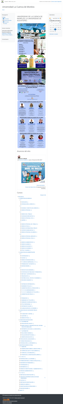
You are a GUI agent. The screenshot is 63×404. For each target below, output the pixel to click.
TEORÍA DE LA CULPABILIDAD (28, 352)
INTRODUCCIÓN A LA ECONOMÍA (28, 358)
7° (20, 222)
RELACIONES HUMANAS (27, 333)
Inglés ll (21, 390)
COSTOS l (24, 257)
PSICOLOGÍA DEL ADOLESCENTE (27, 339)
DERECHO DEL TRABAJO (27, 214)
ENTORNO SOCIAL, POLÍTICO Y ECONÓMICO (31, 278)
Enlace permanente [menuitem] (41, 185)
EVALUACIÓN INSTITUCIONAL (28, 335)
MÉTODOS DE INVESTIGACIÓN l (27, 374)
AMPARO (23, 220)
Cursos (5, 23)
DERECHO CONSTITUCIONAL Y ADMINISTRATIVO (31, 368)
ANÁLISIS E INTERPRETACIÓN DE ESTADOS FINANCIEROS (30, 377)
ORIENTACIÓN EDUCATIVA (27, 337)
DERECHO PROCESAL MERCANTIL (29, 236)
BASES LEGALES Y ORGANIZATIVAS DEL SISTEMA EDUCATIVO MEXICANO (32, 326)
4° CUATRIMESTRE (24, 321)
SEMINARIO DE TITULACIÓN (27, 300)
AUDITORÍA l (24, 315)
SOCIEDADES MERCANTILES (28, 216)
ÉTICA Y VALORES (25, 250)
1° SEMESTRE (23, 346)
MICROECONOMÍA (25, 266)
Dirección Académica (23, 160)
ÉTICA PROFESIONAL (26, 304)
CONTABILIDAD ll (25, 255)
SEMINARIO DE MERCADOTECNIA (29, 302)
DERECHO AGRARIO (26, 244)
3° (20, 206)
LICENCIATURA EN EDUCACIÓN (26, 319)
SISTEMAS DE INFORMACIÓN (28, 284)
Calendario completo (53, 34)
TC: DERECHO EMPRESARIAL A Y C (29, 262)
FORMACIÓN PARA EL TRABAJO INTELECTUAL (30, 360)
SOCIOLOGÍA (24, 202)
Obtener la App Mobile (7, 402)
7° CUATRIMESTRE (24, 331)
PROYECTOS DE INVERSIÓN (27, 270)
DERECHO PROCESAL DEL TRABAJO (29, 224)
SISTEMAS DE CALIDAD (26, 306)
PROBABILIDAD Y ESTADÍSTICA (28, 263)
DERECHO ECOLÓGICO (26, 246)
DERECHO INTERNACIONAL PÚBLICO (29, 228)
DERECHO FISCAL (25, 226)
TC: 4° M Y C (22, 372)
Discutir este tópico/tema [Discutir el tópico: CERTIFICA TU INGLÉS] (30, 187)
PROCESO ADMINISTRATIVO (27, 370)
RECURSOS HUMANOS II (27, 280)
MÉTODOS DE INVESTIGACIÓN (27, 382)
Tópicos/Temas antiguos (7, 34)
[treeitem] (8, 20)
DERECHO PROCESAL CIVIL (27, 218)
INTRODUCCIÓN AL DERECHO (28, 204)
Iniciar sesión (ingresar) (56, 1)
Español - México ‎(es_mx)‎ (10, 1)
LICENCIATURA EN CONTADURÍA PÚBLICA (28, 310)
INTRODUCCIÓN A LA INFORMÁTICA (28, 343)
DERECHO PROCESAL (26, 210)
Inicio (3, 9)
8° (20, 234)
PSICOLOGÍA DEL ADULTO (27, 323)
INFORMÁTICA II (24, 366)
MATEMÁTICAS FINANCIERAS (27, 362)
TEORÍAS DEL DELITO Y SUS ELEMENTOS (30, 350)
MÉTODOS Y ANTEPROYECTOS (28, 274)
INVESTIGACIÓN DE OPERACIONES (28, 386)
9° (20, 240)
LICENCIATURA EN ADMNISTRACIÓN (27, 252)
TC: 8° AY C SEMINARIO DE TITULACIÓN (30, 292)
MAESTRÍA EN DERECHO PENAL (26, 345)
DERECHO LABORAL (25, 384)
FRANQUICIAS (25, 298)
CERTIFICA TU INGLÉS (6, 33)
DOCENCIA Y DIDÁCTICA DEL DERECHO (30, 208)
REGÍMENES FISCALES (26, 286)
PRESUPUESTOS (25, 276)
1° (20, 200)
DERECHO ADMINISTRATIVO (28, 242)
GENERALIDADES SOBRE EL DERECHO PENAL (31, 348)
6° (20, 212)
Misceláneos (21, 196)
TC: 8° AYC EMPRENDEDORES (28, 290)
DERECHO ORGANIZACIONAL (28, 259)
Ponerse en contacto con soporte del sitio (12, 395)
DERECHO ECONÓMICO (26, 248)
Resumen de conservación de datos (10, 401)
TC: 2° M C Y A (22, 356)
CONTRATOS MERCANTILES (27, 230)
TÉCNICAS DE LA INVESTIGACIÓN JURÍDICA (31, 354)
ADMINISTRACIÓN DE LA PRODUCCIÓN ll (30, 288)
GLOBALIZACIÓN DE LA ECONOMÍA (29, 308)
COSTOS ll (23, 380)
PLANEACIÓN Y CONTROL (27, 313)
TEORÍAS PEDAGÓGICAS (26, 341)
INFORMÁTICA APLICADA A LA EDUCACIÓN (31, 329)
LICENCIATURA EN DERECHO (25, 198)
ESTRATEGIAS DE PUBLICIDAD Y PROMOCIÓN (31, 272)
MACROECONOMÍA (25, 388)
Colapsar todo (43, 195)
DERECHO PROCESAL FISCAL (28, 238)
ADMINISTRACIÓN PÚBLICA (27, 294)
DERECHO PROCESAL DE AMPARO (29, 232)
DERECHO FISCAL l (26, 317)
